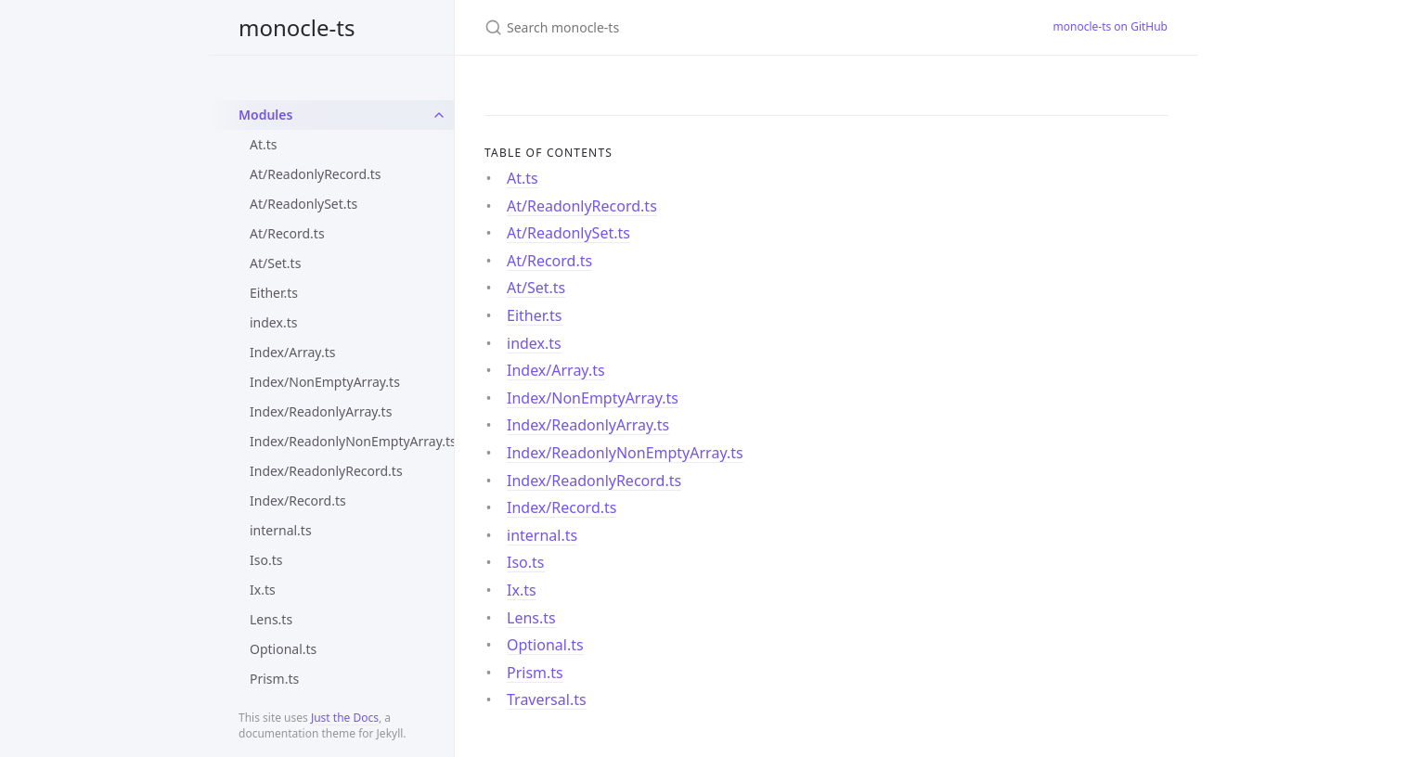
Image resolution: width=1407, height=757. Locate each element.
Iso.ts (266, 560)
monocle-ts (297, 27)
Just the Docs (345, 717)
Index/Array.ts (292, 352)
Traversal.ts (547, 699)
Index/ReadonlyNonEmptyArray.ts (352, 441)
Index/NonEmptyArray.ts (325, 382)
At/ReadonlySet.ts (303, 203)
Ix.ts (263, 589)
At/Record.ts (287, 233)
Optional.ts (283, 649)
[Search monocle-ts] (703, 27)
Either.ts (274, 293)
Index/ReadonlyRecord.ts (326, 471)
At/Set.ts (275, 263)
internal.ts (281, 530)
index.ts (273, 322)
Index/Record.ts (298, 500)
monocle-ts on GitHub (1110, 26)
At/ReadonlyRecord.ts (315, 174)
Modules (265, 114)
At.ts (264, 144)
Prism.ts (274, 678)
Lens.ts (271, 619)
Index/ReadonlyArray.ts (321, 411)
